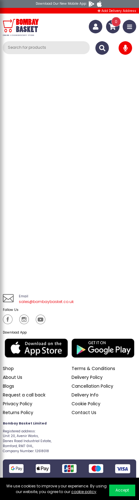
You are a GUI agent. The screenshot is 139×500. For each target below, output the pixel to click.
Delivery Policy (87, 377)
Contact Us (84, 412)
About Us (12, 377)
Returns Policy (18, 412)
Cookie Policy (86, 404)
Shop (8, 368)
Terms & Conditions (93, 368)
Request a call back (24, 395)
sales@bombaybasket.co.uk (46, 301)
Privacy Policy (17, 404)
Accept (122, 490)
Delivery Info (85, 395)
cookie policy (83, 491)
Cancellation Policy (92, 386)
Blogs (8, 386)
